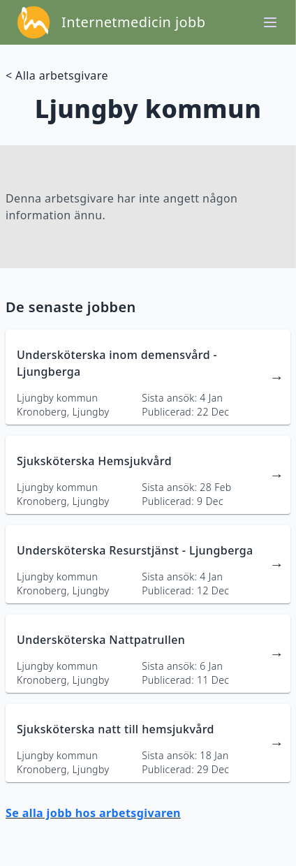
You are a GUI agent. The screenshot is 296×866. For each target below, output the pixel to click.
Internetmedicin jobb (133, 22)
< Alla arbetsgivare (57, 75)
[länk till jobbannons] (148, 377)
